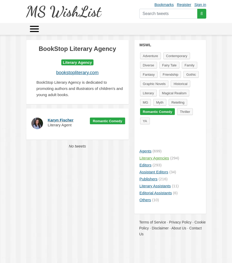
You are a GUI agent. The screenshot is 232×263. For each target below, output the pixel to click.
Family (189, 65)
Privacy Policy (180, 222)
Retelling (178, 102)
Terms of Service (152, 222)
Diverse (148, 65)
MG (145, 102)
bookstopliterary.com (77, 72)
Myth (159, 102)
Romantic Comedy (107, 121)
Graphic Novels (154, 84)
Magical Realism (174, 93)
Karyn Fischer (60, 120)
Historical (180, 84)
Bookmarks (164, 4)
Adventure (150, 56)
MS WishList (63, 11)
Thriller (185, 112)
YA (145, 121)
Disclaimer (160, 228)
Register (184, 4)
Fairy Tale (169, 65)
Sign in (200, 4)
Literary (148, 93)
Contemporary (176, 56)
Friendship (170, 74)
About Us (178, 228)
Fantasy (149, 74)
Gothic (191, 74)
